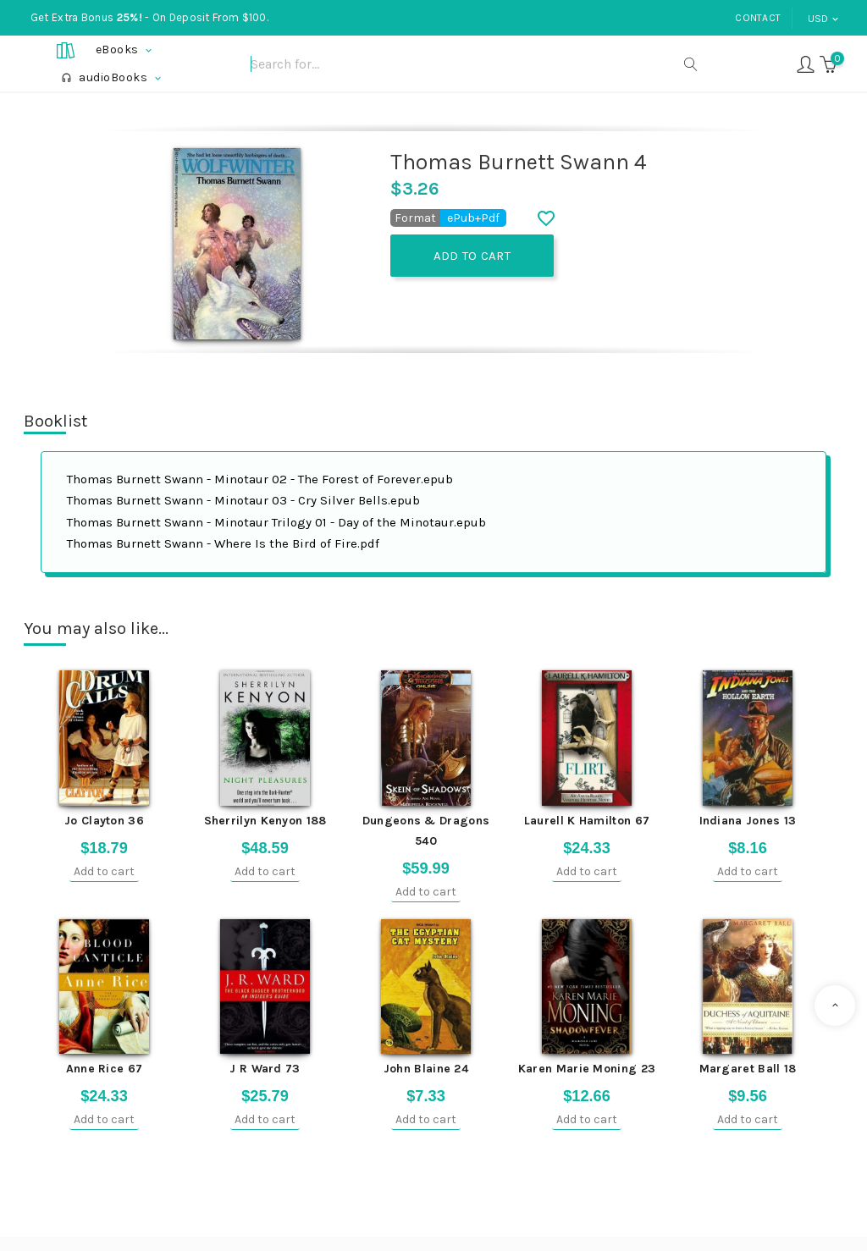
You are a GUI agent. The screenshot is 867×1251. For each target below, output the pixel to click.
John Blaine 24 (426, 1068)
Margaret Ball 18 (748, 1068)
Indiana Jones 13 (748, 820)
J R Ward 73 (264, 1068)
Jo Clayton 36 (104, 820)
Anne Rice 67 (104, 1068)
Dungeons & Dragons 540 (425, 830)
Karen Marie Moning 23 (586, 1068)
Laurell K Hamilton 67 (586, 820)
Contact (758, 18)
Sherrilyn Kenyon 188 (265, 820)
